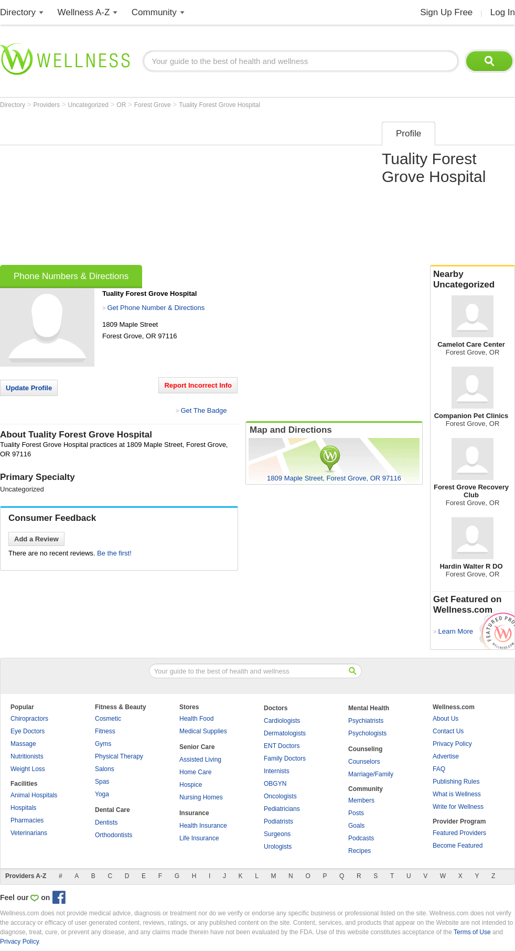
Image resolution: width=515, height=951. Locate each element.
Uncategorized (89, 105)
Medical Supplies (203, 731)
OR (121, 105)
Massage (23, 743)
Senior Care (196, 747)
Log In (502, 12)
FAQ (439, 769)
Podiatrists (278, 821)
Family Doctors (285, 758)
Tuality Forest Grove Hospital (219, 105)
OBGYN (275, 783)
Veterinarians (28, 833)
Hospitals (23, 807)
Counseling (365, 749)
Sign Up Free (446, 12)
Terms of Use (472, 932)
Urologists (278, 846)
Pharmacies (27, 820)
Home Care (195, 772)
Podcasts (361, 838)
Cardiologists (282, 720)
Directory (18, 12)
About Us (445, 718)
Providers (47, 105)
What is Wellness (457, 794)
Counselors (364, 761)
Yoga (102, 794)
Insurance (194, 813)
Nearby (472, 279)
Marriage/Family (370, 774)
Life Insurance (199, 838)
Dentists (106, 822)
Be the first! (114, 553)
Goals (356, 825)
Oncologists (280, 796)
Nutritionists (27, 756)
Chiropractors (29, 718)
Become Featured (457, 845)
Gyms (103, 743)
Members (361, 800)
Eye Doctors (27, 731)
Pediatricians (282, 809)
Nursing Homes (201, 797)
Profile (408, 133)
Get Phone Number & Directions (156, 308)
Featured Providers (459, 833)
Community (154, 12)
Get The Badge (203, 410)
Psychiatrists (365, 720)
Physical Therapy (119, 756)
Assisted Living (200, 759)
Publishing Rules (456, 781)
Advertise (446, 756)
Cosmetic (108, 718)
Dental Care (112, 810)
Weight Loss (27, 769)
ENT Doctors (281, 746)
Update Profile (29, 388)
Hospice (190, 784)
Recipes (359, 850)
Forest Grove (153, 105)
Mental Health (368, 708)
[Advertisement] (143, 189)
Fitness (105, 731)
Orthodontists (113, 835)
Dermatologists (285, 733)
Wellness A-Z (84, 12)
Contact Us (448, 731)
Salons (104, 769)
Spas (102, 781)
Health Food (196, 718)
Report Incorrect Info (198, 385)
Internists (276, 771)
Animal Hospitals (33, 795)
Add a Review (36, 539)
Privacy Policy (452, 743)
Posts (356, 813)
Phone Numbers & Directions (71, 276)
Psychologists (367, 733)
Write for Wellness (458, 806)
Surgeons (277, 834)
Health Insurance (203, 825)
